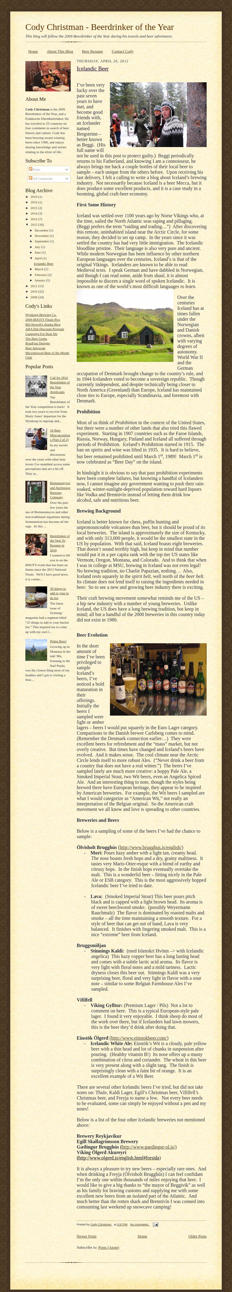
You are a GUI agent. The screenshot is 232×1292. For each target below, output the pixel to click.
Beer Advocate (35, 348)
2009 (34, 297)
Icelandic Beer (43, 263)
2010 (34, 291)
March (39, 269)
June (38, 252)
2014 (34, 213)
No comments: (140, 1224)
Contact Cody (123, 51)
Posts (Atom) (108, 1247)
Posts (34, 169)
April (39, 258)
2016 (34, 202)
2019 (34, 196)
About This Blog (60, 51)
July (38, 247)
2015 (34, 208)
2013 (34, 219)
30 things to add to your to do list (59, 593)
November (42, 236)
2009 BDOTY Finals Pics (42, 319)
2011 (34, 286)
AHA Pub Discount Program (44, 329)
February (41, 275)
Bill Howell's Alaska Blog (43, 324)
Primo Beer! (58, 641)
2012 (34, 224)
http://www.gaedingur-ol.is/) (149, 1146)
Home (33, 51)
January (40, 280)
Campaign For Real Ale (41, 334)
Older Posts (197, 1236)
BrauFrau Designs (37, 343)
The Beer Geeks (36, 338)
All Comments (41, 178)
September (42, 241)
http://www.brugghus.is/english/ (151, 847)
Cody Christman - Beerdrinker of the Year (99, 27)
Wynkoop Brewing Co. (40, 314)
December (42, 230)
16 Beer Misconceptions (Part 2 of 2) (60, 434)
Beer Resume (92, 51)
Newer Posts (86, 1236)
